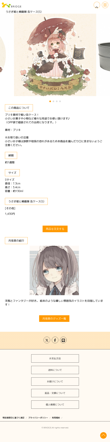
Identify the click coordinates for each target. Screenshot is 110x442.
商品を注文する (55, 228)
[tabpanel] (55, 55)
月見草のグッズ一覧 (54, 318)
